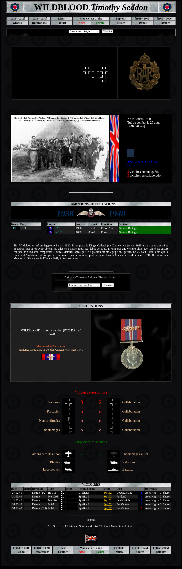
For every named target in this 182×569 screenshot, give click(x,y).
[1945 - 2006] (165, 18)
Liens (61, 18)
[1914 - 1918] (17, 18)
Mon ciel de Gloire (91, 18)
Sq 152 (108, 492)
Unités (143, 22)
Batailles (164, 22)
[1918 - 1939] (39, 18)
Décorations (39, 22)
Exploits (121, 18)
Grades (17, 22)
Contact (61, 22)
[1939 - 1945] (143, 18)
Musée (120, 22)
